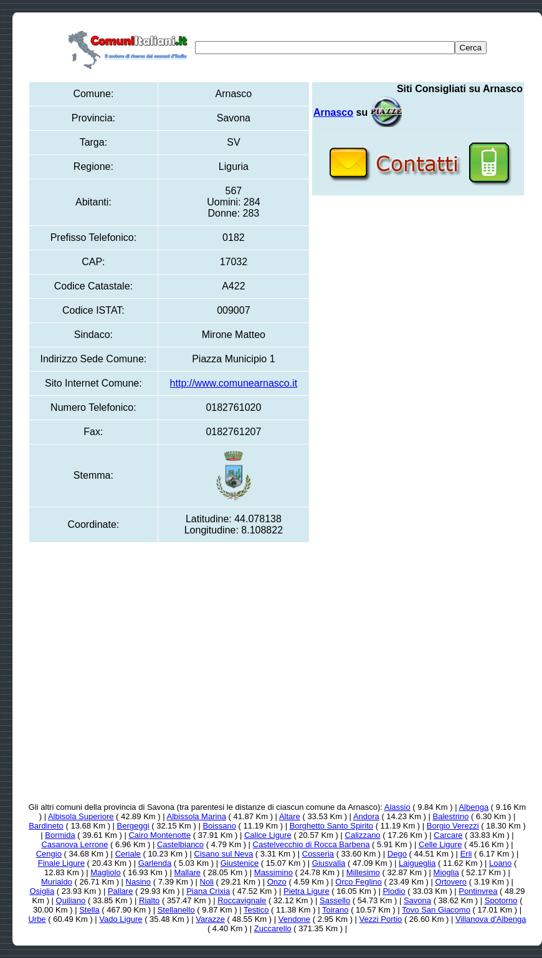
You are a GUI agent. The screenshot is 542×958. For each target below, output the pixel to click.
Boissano (218, 825)
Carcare (448, 835)
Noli (207, 881)
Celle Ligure (440, 844)
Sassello (335, 900)
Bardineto (46, 825)
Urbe (36, 919)
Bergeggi (133, 825)
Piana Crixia (208, 891)
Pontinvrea (478, 891)
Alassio (397, 807)
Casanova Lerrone (74, 844)
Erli (466, 853)
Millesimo (363, 872)
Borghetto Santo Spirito (331, 825)
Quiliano (71, 900)
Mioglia (446, 872)
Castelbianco (180, 844)
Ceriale (128, 853)
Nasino (138, 881)
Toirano (335, 909)
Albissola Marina (196, 816)
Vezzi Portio (380, 919)
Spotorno (501, 900)
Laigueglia (417, 863)
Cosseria (318, 853)
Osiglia (41, 891)
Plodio (394, 891)
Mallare (187, 872)
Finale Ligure (61, 863)
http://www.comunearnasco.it (234, 383)
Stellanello (176, 909)
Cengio (49, 853)
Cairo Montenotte (159, 835)
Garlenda (154, 863)
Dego (397, 853)
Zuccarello (273, 928)
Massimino (273, 872)
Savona (417, 900)
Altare (289, 816)
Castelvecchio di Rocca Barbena (311, 844)
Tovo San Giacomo (436, 909)
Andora (366, 816)
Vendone (294, 919)
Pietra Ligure (306, 891)
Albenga (473, 807)
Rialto (149, 900)
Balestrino (451, 816)
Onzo (277, 881)
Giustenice (240, 863)
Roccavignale (241, 900)
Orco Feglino (358, 881)
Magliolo (105, 872)
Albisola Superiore (81, 816)
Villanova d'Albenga (490, 919)
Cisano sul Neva (224, 853)
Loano (500, 863)
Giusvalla (328, 863)
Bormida (60, 835)
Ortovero (451, 881)
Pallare (120, 891)
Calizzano (363, 835)
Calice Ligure (268, 835)
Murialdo (56, 881)
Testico (256, 909)
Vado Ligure (120, 919)
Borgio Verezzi (453, 825)
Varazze (210, 919)
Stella (89, 909)
